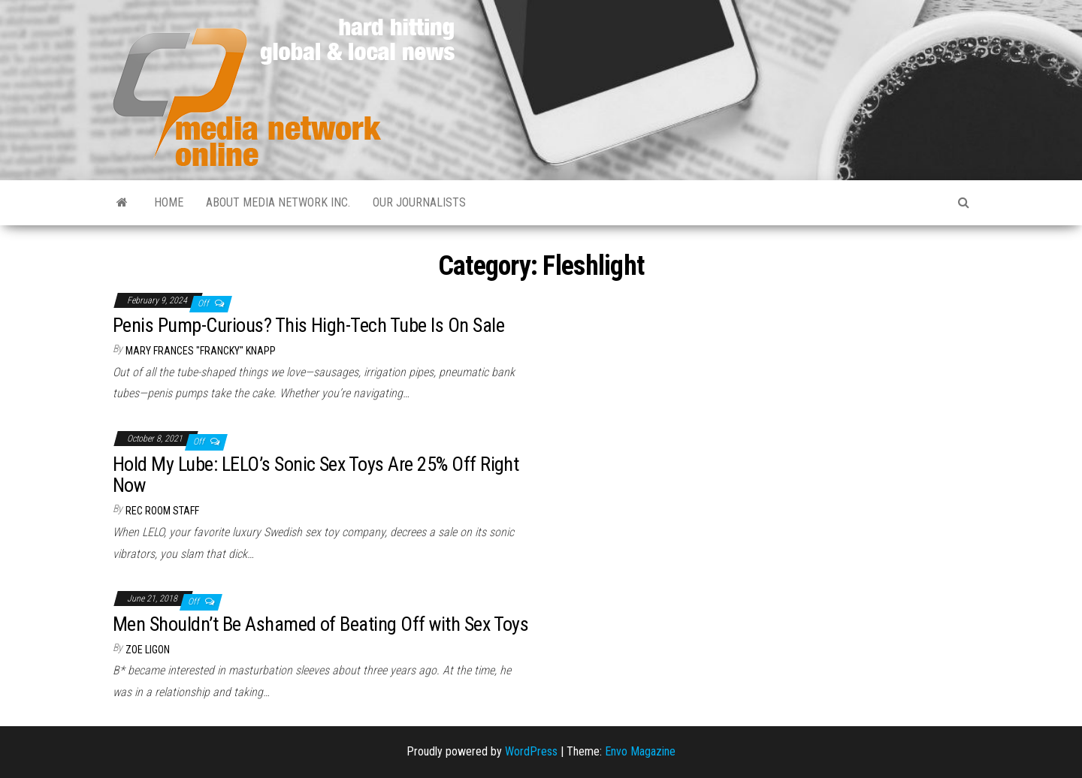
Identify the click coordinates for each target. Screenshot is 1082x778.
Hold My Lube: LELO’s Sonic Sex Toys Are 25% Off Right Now (315, 475)
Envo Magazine (640, 751)
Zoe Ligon (147, 650)
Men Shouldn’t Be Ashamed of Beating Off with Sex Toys (320, 624)
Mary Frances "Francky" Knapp (200, 351)
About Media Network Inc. (278, 202)
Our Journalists (419, 202)
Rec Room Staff (162, 511)
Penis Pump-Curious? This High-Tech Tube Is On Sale (308, 325)
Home (168, 202)
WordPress (531, 751)
